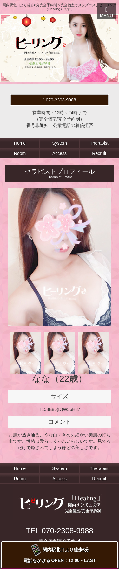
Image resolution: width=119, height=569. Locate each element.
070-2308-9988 (59, 99)
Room (20, 153)
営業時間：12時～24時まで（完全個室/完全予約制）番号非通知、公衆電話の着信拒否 (59, 119)
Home (20, 143)
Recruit (99, 153)
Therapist (99, 143)
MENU (106, 12)
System (59, 143)
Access (59, 153)
